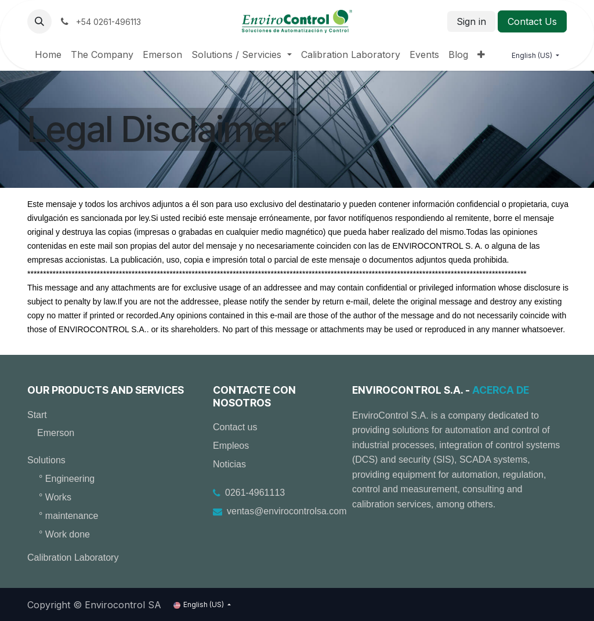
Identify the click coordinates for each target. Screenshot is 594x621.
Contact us (235, 427)
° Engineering (67, 479)
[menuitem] (48, 54)
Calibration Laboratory (72, 557)
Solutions (46, 460)
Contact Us (532, 21)
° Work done (64, 534)
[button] (39, 21)
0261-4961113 (255, 492)
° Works (55, 497)
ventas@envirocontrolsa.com (287, 511)
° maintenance (68, 516)
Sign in (471, 21)
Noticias (229, 464)
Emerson (55, 433)
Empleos (231, 446)
